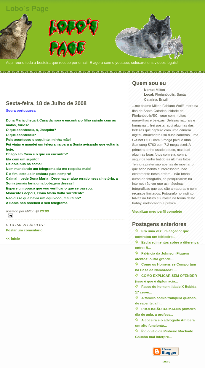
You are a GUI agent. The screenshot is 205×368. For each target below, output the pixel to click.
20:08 (44, 211)
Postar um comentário (24, 230)
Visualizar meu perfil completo (157, 211)
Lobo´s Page (27, 8)
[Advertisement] (65, 82)
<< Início (13, 238)
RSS (166, 362)
